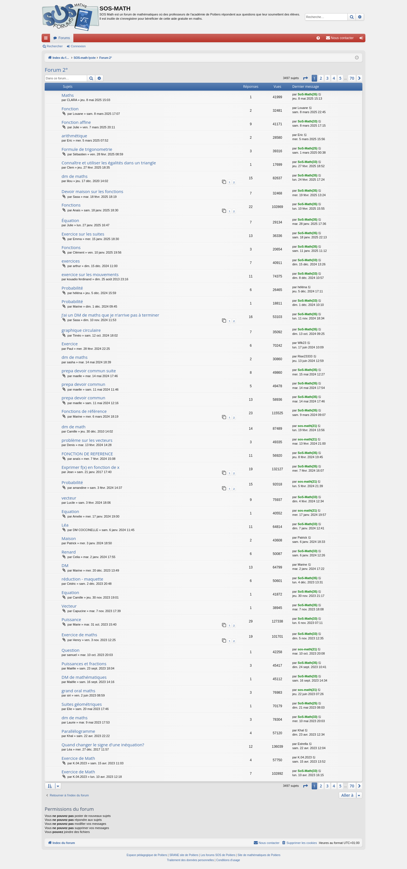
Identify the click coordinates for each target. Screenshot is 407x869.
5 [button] (340, 78)
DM (65, 565)
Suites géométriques (82, 704)
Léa (65, 525)
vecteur (69, 498)
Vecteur (69, 606)
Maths (68, 95)
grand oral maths (78, 690)
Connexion (78, 46)
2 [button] (321, 78)
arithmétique (74, 135)
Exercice (70, 343)
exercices (71, 261)
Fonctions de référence (84, 411)
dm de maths (74, 176)
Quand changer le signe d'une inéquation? (103, 744)
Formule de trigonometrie (87, 149)
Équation (70, 220)
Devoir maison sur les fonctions (92, 191)
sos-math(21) (307, 425)
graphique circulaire (81, 330)
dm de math (73, 426)
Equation (70, 511)
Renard (69, 552)
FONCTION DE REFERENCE (87, 453)
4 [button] (334, 78)
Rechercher (55, 46)
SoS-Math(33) (307, 121)
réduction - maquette (82, 579)
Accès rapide (47, 39)
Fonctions (71, 205)
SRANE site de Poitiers (183, 855)
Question (71, 650)
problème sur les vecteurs (87, 440)
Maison (69, 538)
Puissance (71, 619)
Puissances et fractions (84, 663)
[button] (305, 78)
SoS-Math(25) (307, 148)
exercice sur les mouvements (90, 274)
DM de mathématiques (84, 677)
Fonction (70, 108)
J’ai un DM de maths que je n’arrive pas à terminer (110, 315)
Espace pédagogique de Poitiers (147, 855)
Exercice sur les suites (83, 234)
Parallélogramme (78, 731)
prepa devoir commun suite (89, 370)
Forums (64, 38)
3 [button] (327, 78)
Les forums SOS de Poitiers (218, 855)
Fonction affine (76, 122)
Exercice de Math (78, 758)
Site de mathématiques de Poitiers (259, 855)
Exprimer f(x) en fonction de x (90, 467)
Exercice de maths (79, 634)
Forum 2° (56, 69)
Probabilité (72, 288)
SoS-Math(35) (307, 94)
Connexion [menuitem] (362, 39)
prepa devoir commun (83, 384)
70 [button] (352, 78)
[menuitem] (318, 38)
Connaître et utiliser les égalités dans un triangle (109, 162)
